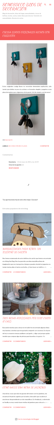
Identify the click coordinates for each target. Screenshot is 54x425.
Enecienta (12, 162)
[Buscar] (45, 4)
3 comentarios (19, 341)
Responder (14, 168)
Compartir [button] (44, 146)
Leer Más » (47, 272)
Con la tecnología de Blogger (27, 419)
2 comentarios (19, 272)
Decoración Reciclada (17, 146)
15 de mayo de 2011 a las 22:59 (28, 162)
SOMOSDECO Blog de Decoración (22, 6)
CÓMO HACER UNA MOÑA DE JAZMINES (24, 387)
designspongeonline (9, 139)
